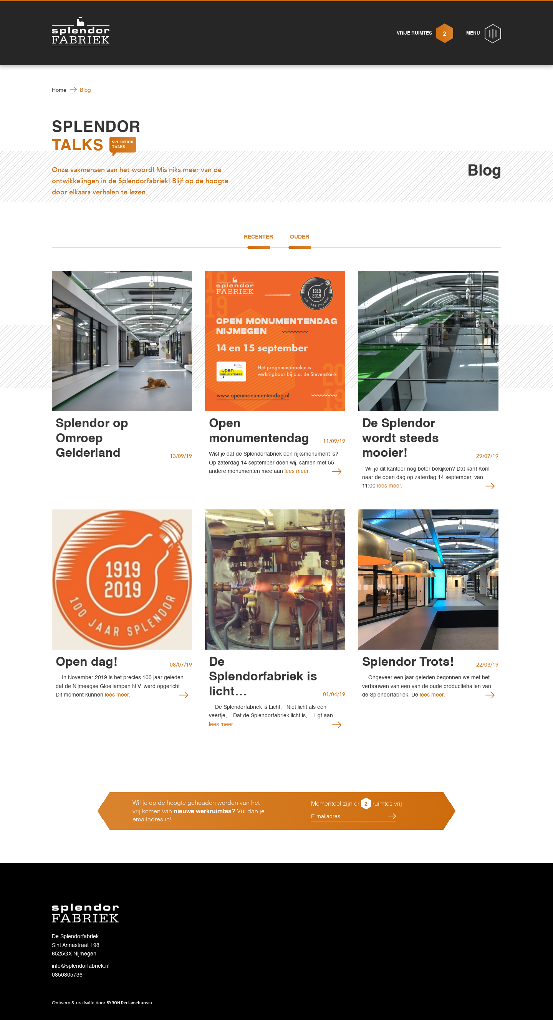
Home (59, 90)
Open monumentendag (259, 431)
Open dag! (87, 662)
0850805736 (67, 975)
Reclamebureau (136, 1002)
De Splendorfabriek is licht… (263, 677)
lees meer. (296, 471)
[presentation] (342, 851)
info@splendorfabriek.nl (80, 966)
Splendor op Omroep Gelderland (92, 438)
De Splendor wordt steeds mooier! (400, 438)
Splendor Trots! (408, 662)
